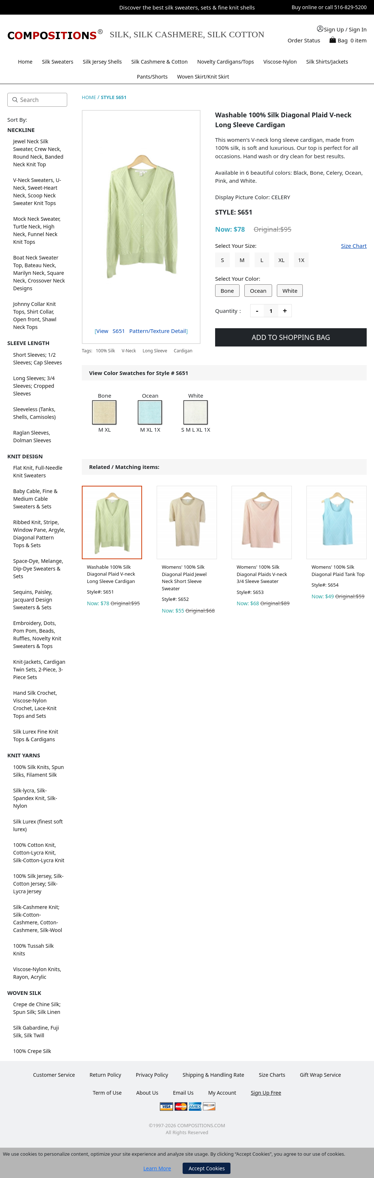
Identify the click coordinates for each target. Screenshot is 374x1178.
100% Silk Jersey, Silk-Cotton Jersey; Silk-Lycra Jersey (38, 883)
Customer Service (54, 1074)
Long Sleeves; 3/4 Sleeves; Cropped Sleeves (34, 386)
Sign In (358, 29)
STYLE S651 (113, 97)
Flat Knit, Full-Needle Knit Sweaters (37, 471)
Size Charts (272, 1074)
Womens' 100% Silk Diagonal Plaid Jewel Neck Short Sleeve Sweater (184, 578)
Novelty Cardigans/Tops (225, 61)
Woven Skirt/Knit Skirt (203, 76)
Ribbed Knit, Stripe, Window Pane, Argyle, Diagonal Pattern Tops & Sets (39, 534)
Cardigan (183, 351)
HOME (89, 97)
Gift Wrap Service (320, 1074)
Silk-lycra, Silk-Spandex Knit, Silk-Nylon (35, 798)
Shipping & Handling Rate (213, 1074)
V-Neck (129, 351)
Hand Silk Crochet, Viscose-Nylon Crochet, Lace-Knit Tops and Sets (35, 704)
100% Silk (105, 351)
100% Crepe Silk (32, 1051)
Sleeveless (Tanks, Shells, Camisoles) (34, 413)
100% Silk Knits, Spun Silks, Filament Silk (38, 771)
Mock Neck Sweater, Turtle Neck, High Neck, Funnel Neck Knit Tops (37, 230)
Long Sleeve (154, 351)
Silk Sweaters (57, 61)
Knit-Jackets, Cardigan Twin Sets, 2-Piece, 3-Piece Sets (39, 669)
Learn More (157, 1168)
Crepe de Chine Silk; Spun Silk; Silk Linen (37, 1008)
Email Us (183, 1092)
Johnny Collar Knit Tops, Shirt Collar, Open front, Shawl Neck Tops (34, 315)
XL (281, 260)
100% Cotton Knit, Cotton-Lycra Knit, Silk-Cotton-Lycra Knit (38, 852)
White (289, 290)
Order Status (303, 40)
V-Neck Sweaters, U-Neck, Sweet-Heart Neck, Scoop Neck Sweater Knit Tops (37, 192)
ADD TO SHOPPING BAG (291, 337)
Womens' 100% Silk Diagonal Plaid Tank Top (338, 570)
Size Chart (354, 245)
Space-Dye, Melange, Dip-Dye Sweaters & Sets (38, 568)
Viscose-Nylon (280, 61)
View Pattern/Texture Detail (141, 330)
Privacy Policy (152, 1074)
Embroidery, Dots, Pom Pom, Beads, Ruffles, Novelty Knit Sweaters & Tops (37, 634)
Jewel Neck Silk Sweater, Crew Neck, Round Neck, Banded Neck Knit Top (38, 153)
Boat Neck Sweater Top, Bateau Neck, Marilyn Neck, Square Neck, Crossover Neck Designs (39, 273)
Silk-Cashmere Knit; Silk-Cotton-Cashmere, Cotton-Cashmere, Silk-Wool (37, 918)
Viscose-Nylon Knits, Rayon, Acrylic (37, 973)
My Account (222, 1092)
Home (25, 61)
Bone (227, 290)
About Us (147, 1092)
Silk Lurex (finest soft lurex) (38, 825)
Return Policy (105, 1074)
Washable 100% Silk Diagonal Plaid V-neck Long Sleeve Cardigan (111, 574)
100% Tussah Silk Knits (33, 949)
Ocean (258, 290)
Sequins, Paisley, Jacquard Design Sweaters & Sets (32, 599)
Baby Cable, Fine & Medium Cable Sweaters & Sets (35, 499)
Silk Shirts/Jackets (327, 61)
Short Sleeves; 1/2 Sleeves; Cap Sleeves (37, 358)
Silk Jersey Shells (102, 61)
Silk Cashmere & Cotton (159, 61)
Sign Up (334, 29)
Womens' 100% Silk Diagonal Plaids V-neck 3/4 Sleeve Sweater (262, 574)
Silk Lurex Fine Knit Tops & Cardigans (35, 735)
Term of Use (107, 1092)
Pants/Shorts (152, 76)
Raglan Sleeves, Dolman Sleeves (32, 436)
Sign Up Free (266, 1092)
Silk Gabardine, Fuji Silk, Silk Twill (36, 1031)
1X (301, 260)
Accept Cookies (206, 1168)
